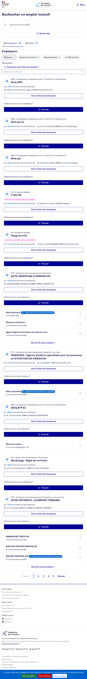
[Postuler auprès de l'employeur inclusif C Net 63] (43, 223)
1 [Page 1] (33, 576)
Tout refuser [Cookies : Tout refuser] (44, 675)
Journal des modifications (10, 598)
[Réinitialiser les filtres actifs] (72, 57)
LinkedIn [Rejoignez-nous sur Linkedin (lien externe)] (6, 619)
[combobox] (46, 24)
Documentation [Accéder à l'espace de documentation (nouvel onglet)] (7, 605)
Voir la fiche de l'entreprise (43, 95)
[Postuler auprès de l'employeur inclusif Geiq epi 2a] (43, 146)
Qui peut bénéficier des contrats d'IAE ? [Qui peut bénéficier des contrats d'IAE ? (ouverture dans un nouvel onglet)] (15, 608)
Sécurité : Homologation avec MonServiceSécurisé (19, 662)
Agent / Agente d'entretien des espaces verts (26, 332)
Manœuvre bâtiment (15, 322)
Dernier (61, 576)
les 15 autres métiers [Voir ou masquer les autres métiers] (44, 342)
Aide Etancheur (13, 312)
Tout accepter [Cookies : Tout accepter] (28, 675)
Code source (6, 659)
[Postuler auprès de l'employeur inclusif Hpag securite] (43, 263)
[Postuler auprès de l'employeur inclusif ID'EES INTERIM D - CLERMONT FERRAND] (43, 526)
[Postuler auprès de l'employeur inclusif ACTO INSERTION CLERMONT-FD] (43, 302)
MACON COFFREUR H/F (17, 556)
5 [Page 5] (53, 576)
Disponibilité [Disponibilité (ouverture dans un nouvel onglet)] (6, 611)
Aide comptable (13, 391)
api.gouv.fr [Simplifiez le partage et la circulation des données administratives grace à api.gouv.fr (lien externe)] (33, 649)
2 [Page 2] (38, 576)
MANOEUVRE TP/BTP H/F (17, 536)
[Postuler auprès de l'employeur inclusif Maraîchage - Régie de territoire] (43, 487)
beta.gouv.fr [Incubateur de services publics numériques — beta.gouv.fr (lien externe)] (7, 649)
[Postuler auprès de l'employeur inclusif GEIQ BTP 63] (43, 434)
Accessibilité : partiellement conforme (15, 656)
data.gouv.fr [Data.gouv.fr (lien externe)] (20, 649)
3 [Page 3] (43, 576)
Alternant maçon (14, 444)
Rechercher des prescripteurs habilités (15, 595)
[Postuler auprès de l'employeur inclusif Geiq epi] (43, 182)
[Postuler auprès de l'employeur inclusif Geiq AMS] (43, 109)
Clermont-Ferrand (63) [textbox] (20, 24)
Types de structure (28, 57)
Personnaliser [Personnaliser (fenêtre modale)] (60, 675)
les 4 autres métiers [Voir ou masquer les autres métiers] (44, 566)
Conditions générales (9, 668)
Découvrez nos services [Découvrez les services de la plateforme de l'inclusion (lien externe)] (10, 643)
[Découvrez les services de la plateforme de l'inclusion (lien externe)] (11, 633)
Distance (8, 57)
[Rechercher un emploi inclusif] (43, 33)
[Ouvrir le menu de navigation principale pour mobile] (79, 4)
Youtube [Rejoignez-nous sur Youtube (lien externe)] (6, 622)
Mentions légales (7, 665)
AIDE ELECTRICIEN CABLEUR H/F (21, 546)
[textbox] (42, 71)
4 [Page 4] (48, 576)
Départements (50, 57)
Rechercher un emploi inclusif (12, 592)
